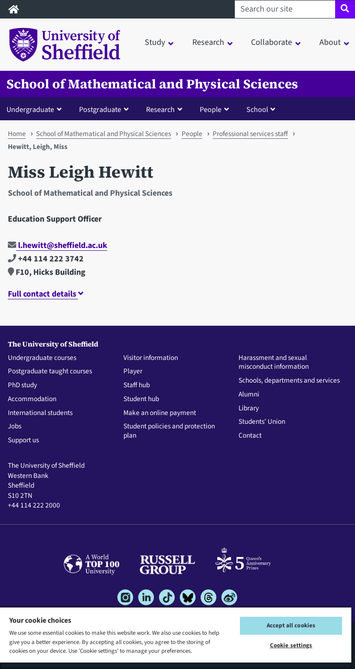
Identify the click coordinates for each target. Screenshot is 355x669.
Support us (23, 440)
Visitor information (150, 358)
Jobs (14, 426)
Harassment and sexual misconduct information (274, 362)
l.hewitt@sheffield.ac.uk (57, 245)
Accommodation (32, 399)
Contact (250, 435)
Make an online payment (159, 413)
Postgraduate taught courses (50, 371)
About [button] (330, 42)
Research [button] (208, 42)
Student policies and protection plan (169, 431)
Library (249, 408)
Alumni (249, 394)
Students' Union (262, 422)
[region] (175, 638)
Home (17, 134)
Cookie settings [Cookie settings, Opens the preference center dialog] (291, 645)
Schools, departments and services (289, 380)
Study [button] (155, 42)
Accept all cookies (291, 625)
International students (40, 413)
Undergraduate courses (42, 358)
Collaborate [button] (271, 42)
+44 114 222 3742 (46, 259)
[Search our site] (285, 9)
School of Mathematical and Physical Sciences (152, 84)
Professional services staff (250, 134)
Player (132, 371)
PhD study (22, 385)
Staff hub (136, 385)
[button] (36, 109)
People (192, 134)
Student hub (141, 399)
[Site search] (345, 9)
